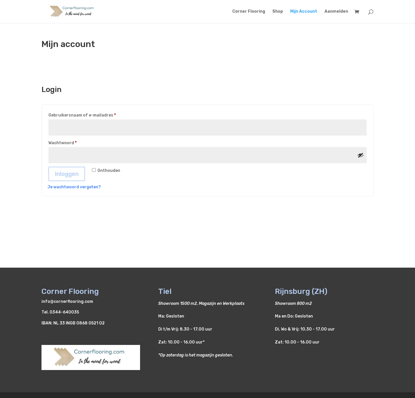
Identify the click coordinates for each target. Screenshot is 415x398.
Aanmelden (336, 12)
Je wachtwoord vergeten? (74, 187)
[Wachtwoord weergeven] (360, 155)
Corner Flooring (248, 12)
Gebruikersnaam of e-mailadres (89, 114)
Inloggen (67, 173)
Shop (277, 12)
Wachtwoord (69, 142)
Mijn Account (303, 12)
